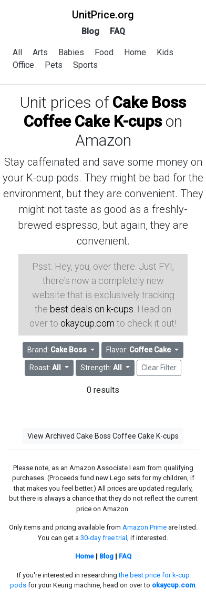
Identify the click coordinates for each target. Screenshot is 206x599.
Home (135, 52)
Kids (165, 52)
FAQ (117, 31)
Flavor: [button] (139, 350)
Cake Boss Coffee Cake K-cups (105, 111)
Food (104, 52)
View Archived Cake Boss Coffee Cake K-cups (103, 436)
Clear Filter (159, 367)
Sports (85, 65)
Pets (54, 65)
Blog (90, 31)
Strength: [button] (101, 367)
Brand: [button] (57, 350)
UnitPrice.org (103, 14)
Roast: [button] (46, 367)
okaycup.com (87, 323)
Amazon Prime (144, 527)
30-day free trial (103, 538)
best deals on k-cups (91, 308)
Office (23, 65)
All (17, 52)
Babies (71, 52)
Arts (40, 52)
